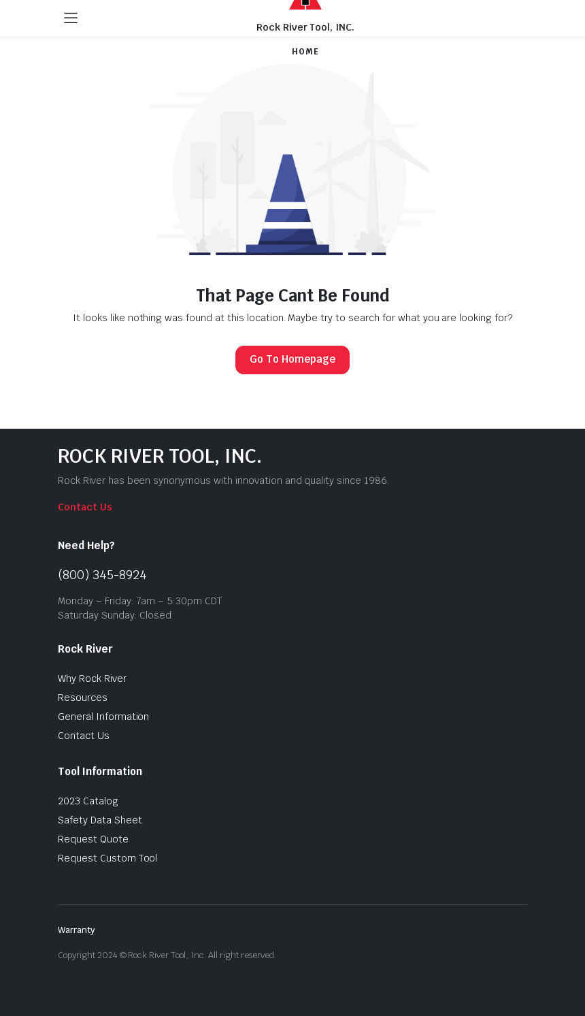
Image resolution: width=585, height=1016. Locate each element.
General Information (103, 716)
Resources (82, 697)
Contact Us (85, 507)
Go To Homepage (292, 359)
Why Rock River (92, 678)
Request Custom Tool (107, 858)
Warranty (76, 930)
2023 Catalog (88, 801)
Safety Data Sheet (100, 820)
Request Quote (93, 839)
